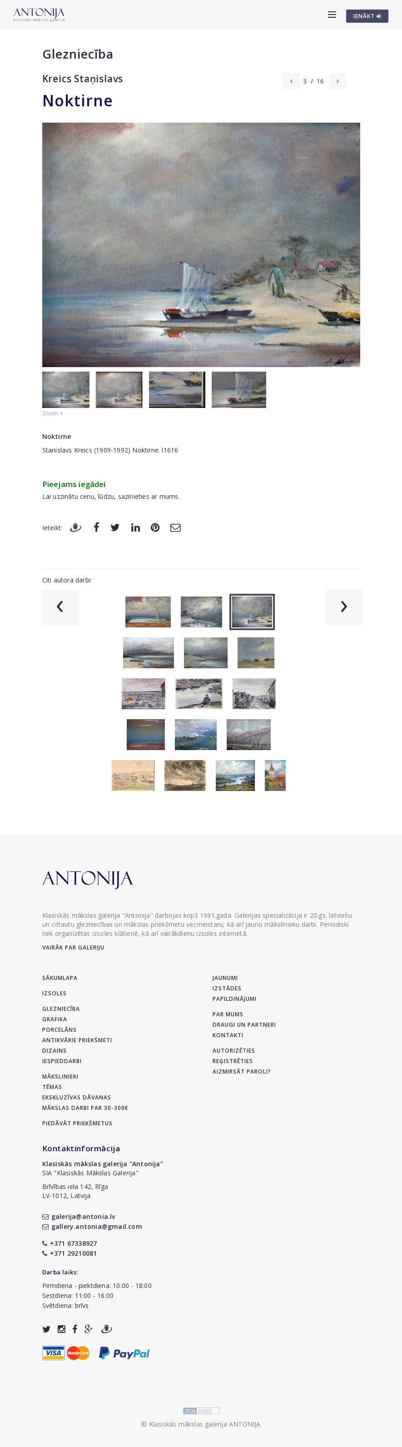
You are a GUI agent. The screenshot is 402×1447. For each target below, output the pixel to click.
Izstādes (227, 988)
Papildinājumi (235, 999)
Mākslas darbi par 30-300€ (85, 1108)
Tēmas (52, 1087)
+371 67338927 (69, 1243)
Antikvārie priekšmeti (77, 1040)
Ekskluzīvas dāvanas (76, 1097)
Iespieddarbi (62, 1061)
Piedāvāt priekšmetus (77, 1123)
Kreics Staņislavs (83, 78)
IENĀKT (367, 16)
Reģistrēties (233, 1061)
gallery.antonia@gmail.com (92, 1226)
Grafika (54, 1019)
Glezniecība (78, 53)
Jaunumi (225, 978)
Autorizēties (234, 1050)
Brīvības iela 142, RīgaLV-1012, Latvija (75, 1191)
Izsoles (54, 993)
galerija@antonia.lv (78, 1216)
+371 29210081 (69, 1253)
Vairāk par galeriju (73, 947)
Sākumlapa (60, 978)
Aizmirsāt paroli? (242, 1071)
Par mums (228, 1014)
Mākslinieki (60, 1076)
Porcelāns (59, 1030)
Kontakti (228, 1035)
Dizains (54, 1050)
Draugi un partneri (244, 1025)
